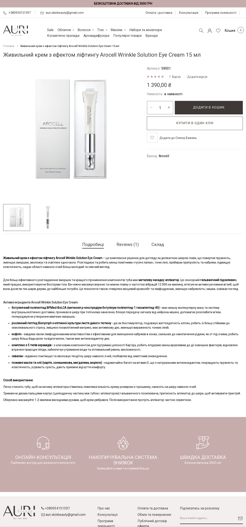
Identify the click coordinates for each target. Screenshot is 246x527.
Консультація (188, 13)
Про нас (103, 508)
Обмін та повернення (154, 515)
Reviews (128, 244)
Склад (157, 244)
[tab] (93, 245)
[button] (16, 217)
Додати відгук (197, 76)
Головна (8, 46)
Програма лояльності (220, 13)
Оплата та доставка (153, 508)
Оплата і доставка (159, 13)
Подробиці (93, 244)
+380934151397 (17, 13)
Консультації (107, 515)
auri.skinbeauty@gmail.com (62, 13)
